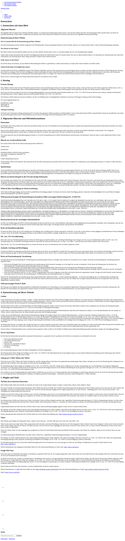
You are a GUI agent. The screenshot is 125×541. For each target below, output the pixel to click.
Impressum (12, 538)
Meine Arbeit (8, 16)
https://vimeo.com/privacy (8, 444)
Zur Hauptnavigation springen (12, 2)
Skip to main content (10, 4)
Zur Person (7, 17)
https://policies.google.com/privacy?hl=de (71, 414)
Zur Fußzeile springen (10, 5)
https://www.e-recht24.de (12, 472)
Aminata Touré (5, 8)
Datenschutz (4, 538)
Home (6, 14)
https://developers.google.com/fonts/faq (47, 469)
